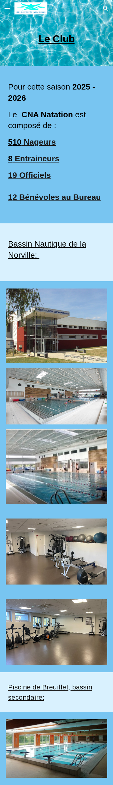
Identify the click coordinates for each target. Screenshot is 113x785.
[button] (7, 8)
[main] (57, 41)
